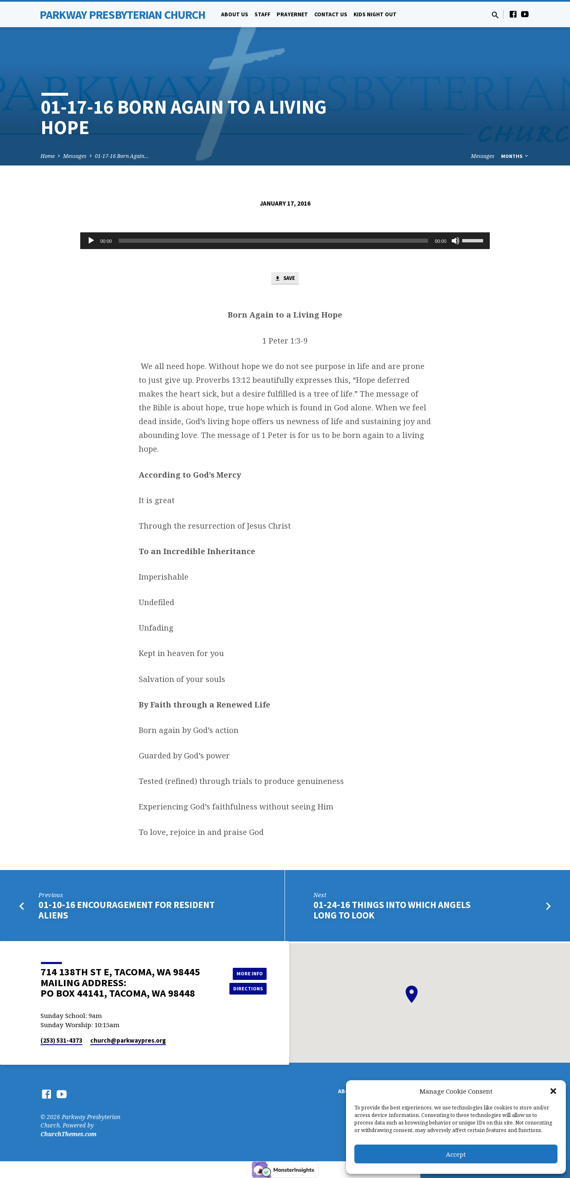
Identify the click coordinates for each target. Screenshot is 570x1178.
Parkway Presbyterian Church (122, 14)
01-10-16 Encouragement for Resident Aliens (126, 912)
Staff (262, 14)
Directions (245, 989)
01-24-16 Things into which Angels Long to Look (392, 912)
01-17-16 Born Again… (122, 156)
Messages (75, 156)
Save (285, 279)
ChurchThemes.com (69, 1134)
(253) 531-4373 (61, 1040)
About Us (234, 14)
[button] (553, 1091)
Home (48, 156)
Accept (456, 1154)
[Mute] (455, 241)
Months (515, 156)
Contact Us (330, 14)
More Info (245, 972)
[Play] (91, 241)
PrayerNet (292, 14)
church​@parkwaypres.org (128, 1040)
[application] (285, 240)
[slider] (273, 241)
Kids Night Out (375, 14)
